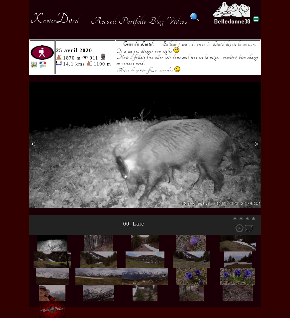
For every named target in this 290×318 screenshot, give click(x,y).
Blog (156, 21)
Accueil (103, 21)
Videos (177, 21)
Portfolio (132, 21)
